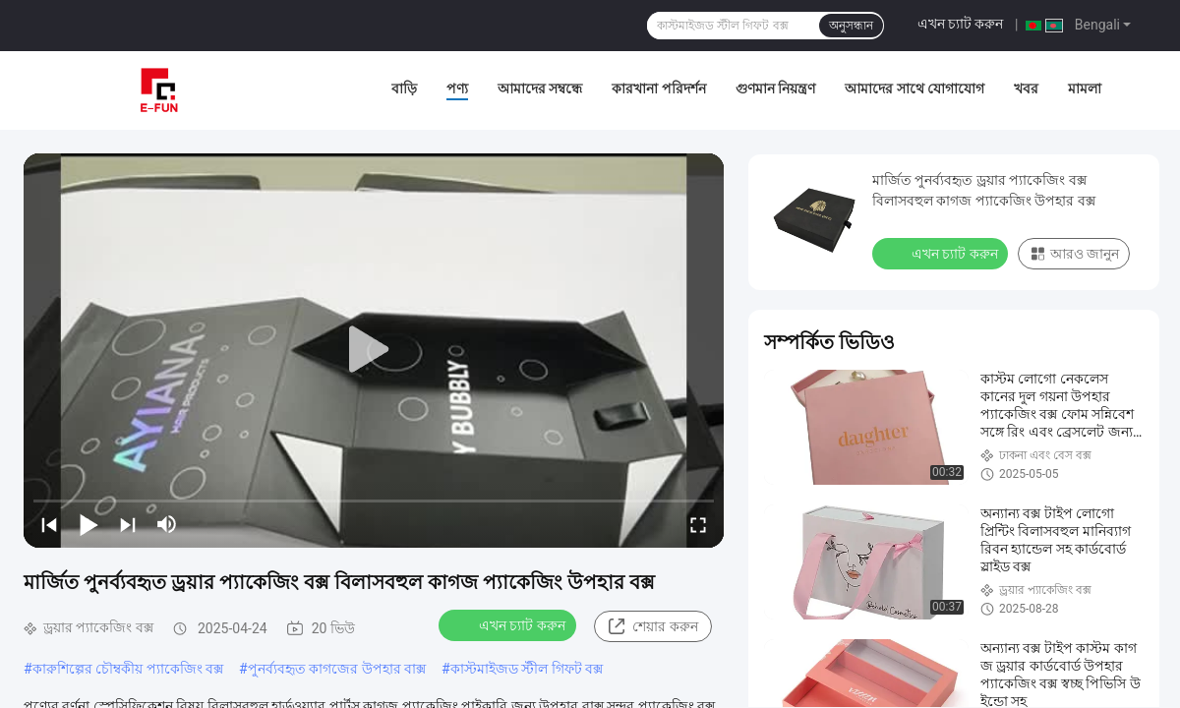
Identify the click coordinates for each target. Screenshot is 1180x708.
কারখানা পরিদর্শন (658, 88)
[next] (128, 524)
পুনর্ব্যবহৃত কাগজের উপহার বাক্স (337, 669)
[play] (373, 350)
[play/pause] (88, 524)
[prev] (49, 524)
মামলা (1084, 88)
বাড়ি (404, 88)
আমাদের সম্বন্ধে (540, 88)
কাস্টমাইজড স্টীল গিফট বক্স (526, 669)
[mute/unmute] (167, 524)
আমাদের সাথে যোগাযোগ (914, 88)
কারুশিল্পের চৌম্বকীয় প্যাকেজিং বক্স (127, 669)
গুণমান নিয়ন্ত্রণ (775, 88)
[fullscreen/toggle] (698, 524)
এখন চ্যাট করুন (960, 23)
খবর (1026, 88)
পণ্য (457, 88)
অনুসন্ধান (851, 25)
